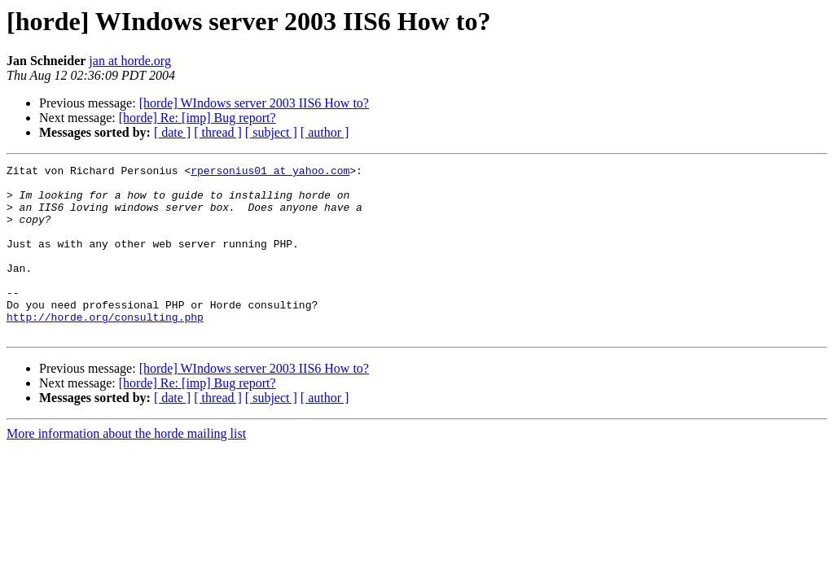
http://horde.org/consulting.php (105, 348)
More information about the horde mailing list (126, 467)
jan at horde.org (130, 61)
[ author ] (325, 132)
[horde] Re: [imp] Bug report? (197, 118)
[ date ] (172, 132)
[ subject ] (271, 132)
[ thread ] (218, 132)
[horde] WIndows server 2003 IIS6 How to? (254, 103)
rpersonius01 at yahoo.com (270, 172)
